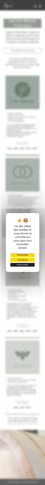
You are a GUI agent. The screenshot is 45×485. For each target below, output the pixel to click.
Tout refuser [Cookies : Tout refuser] (22, 260)
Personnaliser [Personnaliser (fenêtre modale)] (22, 265)
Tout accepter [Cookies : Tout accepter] (22, 255)
